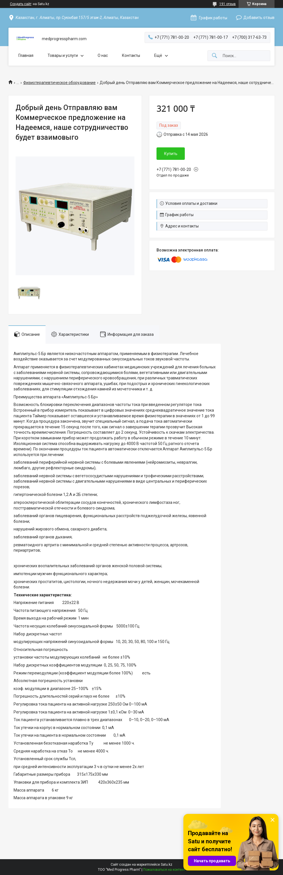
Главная (25, 55)
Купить (170, 153)
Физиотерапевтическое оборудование (59, 82)
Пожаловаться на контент (164, 870)
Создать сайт (20, 4)
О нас (103, 55)
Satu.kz (166, 865)
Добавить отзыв (259, 17)
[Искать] (214, 55)
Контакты (131, 55)
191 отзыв (227, 4)
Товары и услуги (63, 55)
